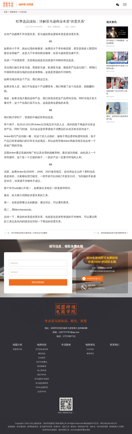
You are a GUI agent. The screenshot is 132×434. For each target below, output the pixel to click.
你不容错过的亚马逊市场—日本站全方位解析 (29, 233)
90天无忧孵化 (41, 362)
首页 (6, 12)
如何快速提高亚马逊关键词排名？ (114, 233)
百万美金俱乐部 (41, 349)
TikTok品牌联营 (42, 387)
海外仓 (92, 427)
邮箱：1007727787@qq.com (66, 332)
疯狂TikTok (41, 375)
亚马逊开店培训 (46, 427)
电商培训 (41, 344)
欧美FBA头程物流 (50, 430)
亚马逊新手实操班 (42, 379)
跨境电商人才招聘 (116, 427)
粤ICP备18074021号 (108, 423)
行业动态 (90, 349)
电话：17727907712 (66, 336)
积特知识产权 (83, 427)
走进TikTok (41, 392)
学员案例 (66, 344)
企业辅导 (41, 358)
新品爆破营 (41, 366)
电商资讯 (13, 12)
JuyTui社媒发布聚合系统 (80, 430)
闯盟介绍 (17, 344)
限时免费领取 (38, 282)
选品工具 (65, 427)
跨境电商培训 (32, 427)
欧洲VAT (57, 427)
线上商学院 (41, 370)
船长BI (73, 427)
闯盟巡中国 (17, 349)
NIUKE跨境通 (102, 427)
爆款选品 (41, 353)
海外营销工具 (63, 430)
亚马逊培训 (21, 427)
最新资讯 (90, 353)
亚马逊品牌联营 (41, 383)
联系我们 (114, 344)
